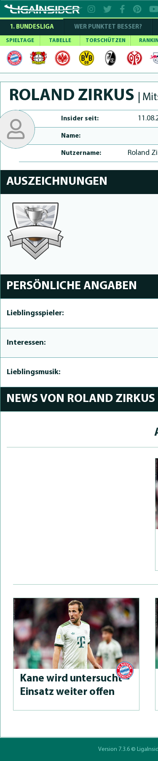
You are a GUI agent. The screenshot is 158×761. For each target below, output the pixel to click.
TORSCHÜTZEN (106, 40)
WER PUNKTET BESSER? (108, 27)
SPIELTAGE (20, 40)
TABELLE (60, 40)
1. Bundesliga (32, 27)
